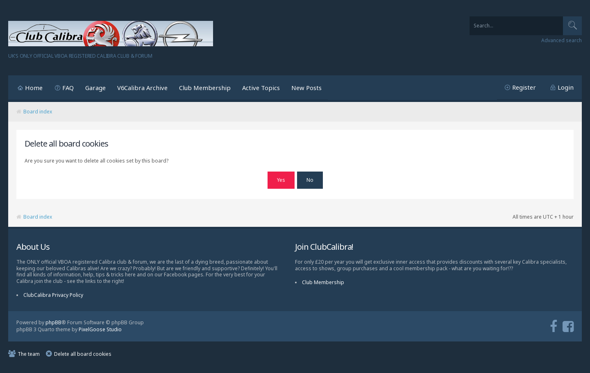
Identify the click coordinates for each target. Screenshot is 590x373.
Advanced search (561, 40)
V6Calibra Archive (142, 88)
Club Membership (205, 88)
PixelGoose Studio (100, 329)
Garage (95, 88)
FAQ (68, 88)
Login (566, 87)
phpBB (53, 322)
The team (29, 353)
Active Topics (261, 88)
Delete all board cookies (82, 353)
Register (524, 87)
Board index (37, 111)
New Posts (306, 88)
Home (34, 88)
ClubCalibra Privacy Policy (53, 295)
